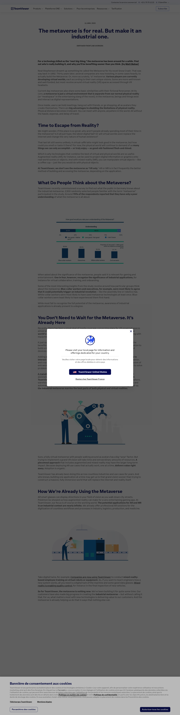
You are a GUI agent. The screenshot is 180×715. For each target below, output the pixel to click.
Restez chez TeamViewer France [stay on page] (90, 379)
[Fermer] (130, 331)
